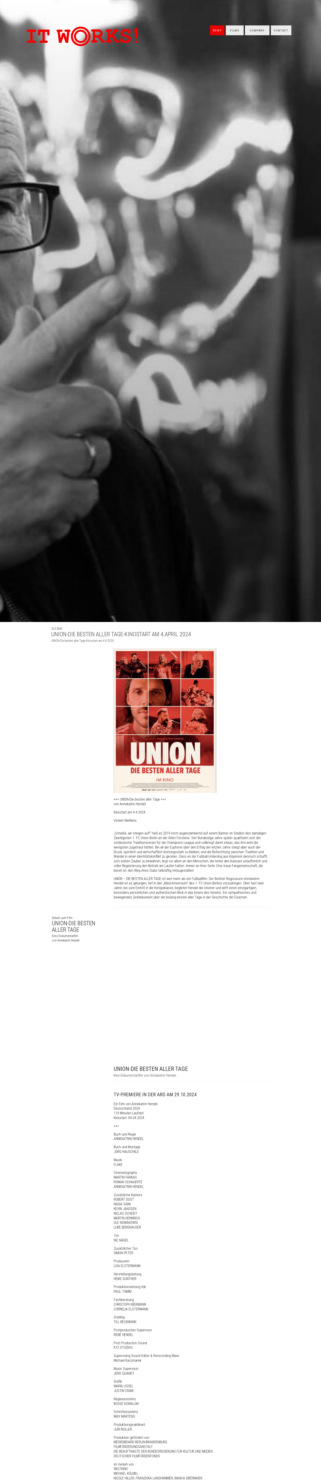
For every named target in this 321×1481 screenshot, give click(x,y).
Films (234, 30)
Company (257, 30)
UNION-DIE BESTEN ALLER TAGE (78, 932)
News (217, 30)
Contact (281, 30)
